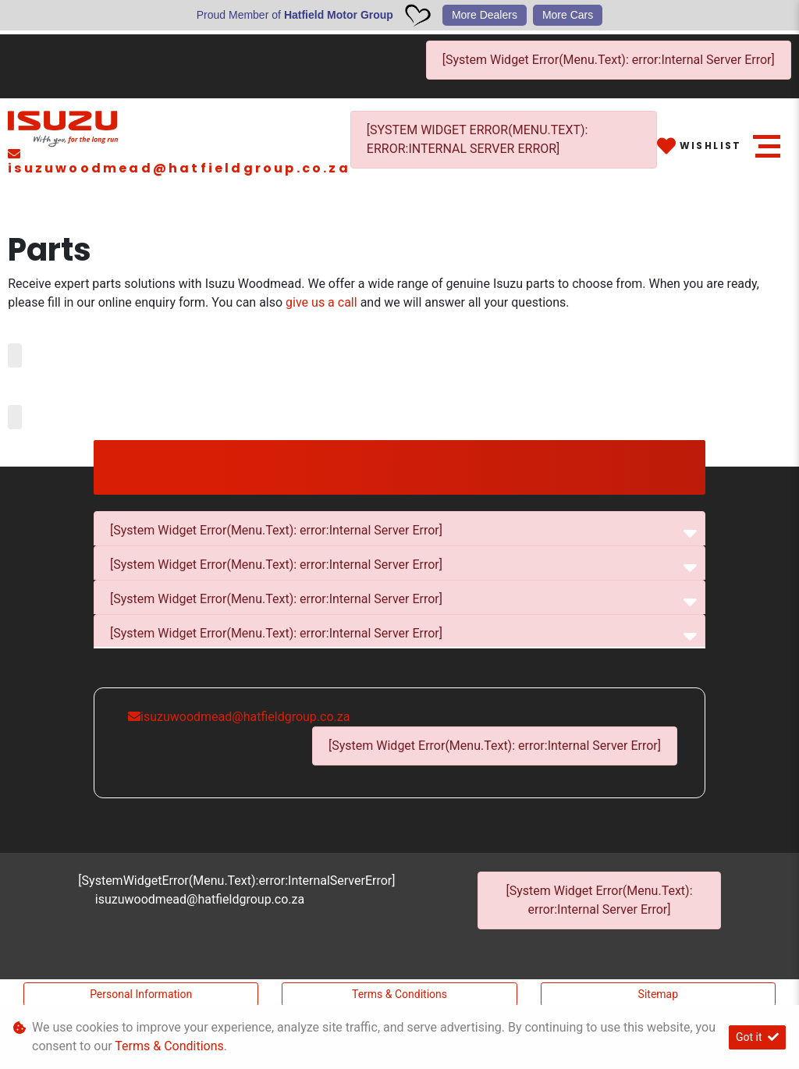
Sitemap (658, 994)
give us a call (323, 302)
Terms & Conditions (399, 994)
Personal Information (141, 994)
